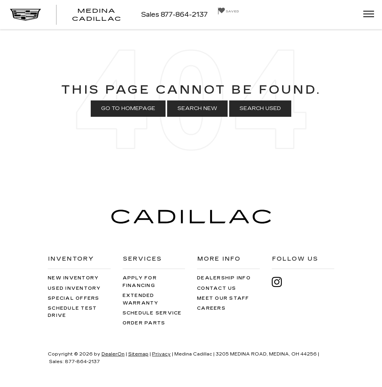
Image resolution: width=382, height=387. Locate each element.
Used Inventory (74, 288)
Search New (197, 108)
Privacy (161, 354)
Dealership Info (224, 278)
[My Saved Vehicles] (228, 11)
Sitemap (138, 354)
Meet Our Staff (223, 298)
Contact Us (216, 288)
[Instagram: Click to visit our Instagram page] (281, 282)
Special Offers (73, 298)
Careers (211, 308)
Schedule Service (152, 313)
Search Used (260, 108)
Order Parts (144, 323)
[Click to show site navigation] (366, 14)
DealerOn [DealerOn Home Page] (113, 354)
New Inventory (73, 278)
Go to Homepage (128, 108)
